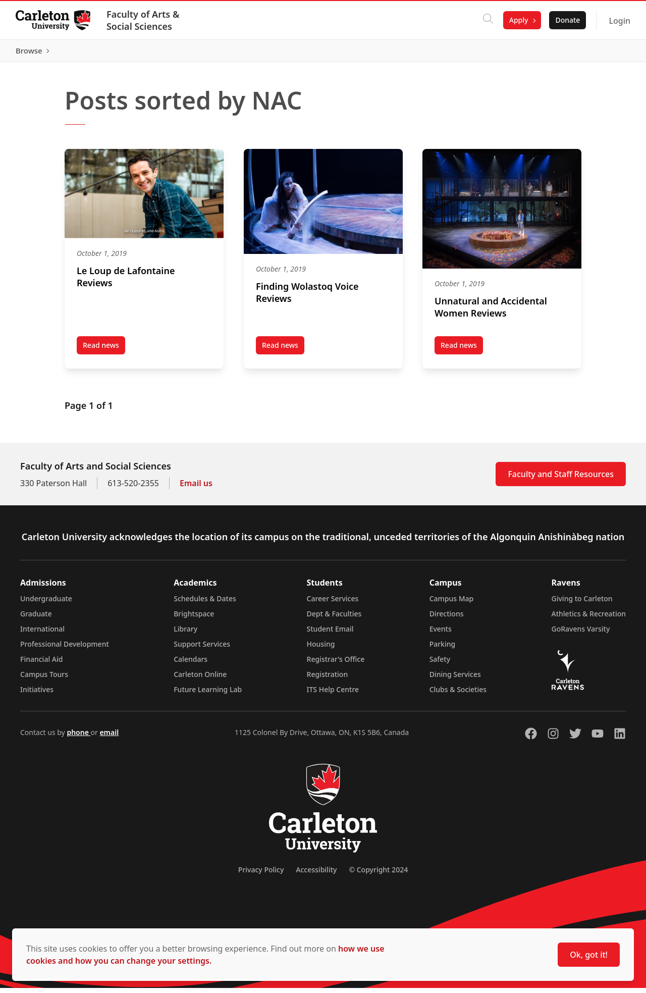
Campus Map (451, 603)
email (109, 737)
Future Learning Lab (208, 694)
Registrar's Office (336, 664)
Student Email (330, 634)
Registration (327, 679)
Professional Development (64, 649)
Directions (446, 618)
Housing (321, 649)
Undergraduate (46, 603)
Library (185, 634)
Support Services (202, 649)
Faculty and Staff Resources (561, 479)
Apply (518, 20)
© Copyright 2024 (378, 874)
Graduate (36, 618)
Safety (440, 664)
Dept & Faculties (334, 618)
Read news (104, 352)
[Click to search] (487, 20)
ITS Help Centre (333, 694)
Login (619, 20)
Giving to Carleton (582, 603)
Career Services (333, 603)
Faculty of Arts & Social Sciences (143, 20)
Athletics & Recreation (589, 618)
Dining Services (455, 679)
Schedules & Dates (205, 603)
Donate (567, 20)
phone (78, 737)
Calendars (190, 664)
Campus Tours (44, 679)
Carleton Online (200, 679)
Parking (442, 649)
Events (440, 634)
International (42, 634)
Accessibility (316, 874)
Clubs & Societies (458, 694)
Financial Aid (41, 664)
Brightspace (194, 618)
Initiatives (36, 694)
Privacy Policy (261, 874)
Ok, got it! (589, 954)
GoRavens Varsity (581, 634)
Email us (196, 488)
